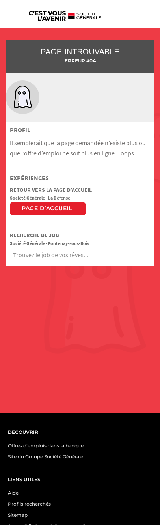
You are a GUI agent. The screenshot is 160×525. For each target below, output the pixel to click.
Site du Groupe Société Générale (45, 457)
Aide (13, 493)
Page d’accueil (47, 208)
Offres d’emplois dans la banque (46, 445)
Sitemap (18, 515)
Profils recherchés (29, 504)
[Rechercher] (129, 253)
